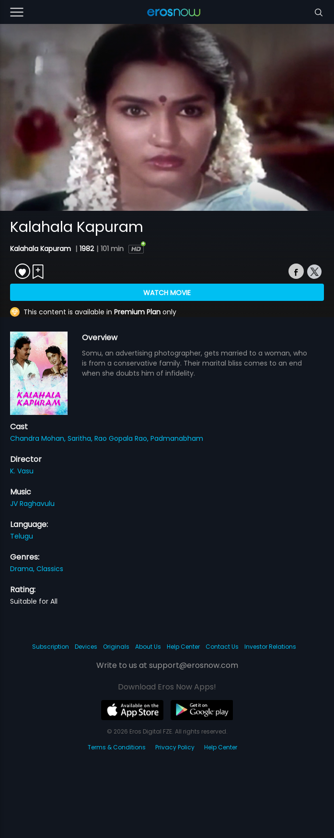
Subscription (50, 647)
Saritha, (81, 438)
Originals (116, 647)
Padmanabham (176, 438)
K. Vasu (22, 471)
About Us (148, 647)
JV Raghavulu (32, 503)
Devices (86, 647)
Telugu (21, 536)
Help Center (183, 647)
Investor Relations (270, 647)
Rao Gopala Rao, (122, 438)
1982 (87, 248)
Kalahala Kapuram (41, 248)
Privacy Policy (175, 747)
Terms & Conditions (117, 747)
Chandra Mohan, (39, 438)
